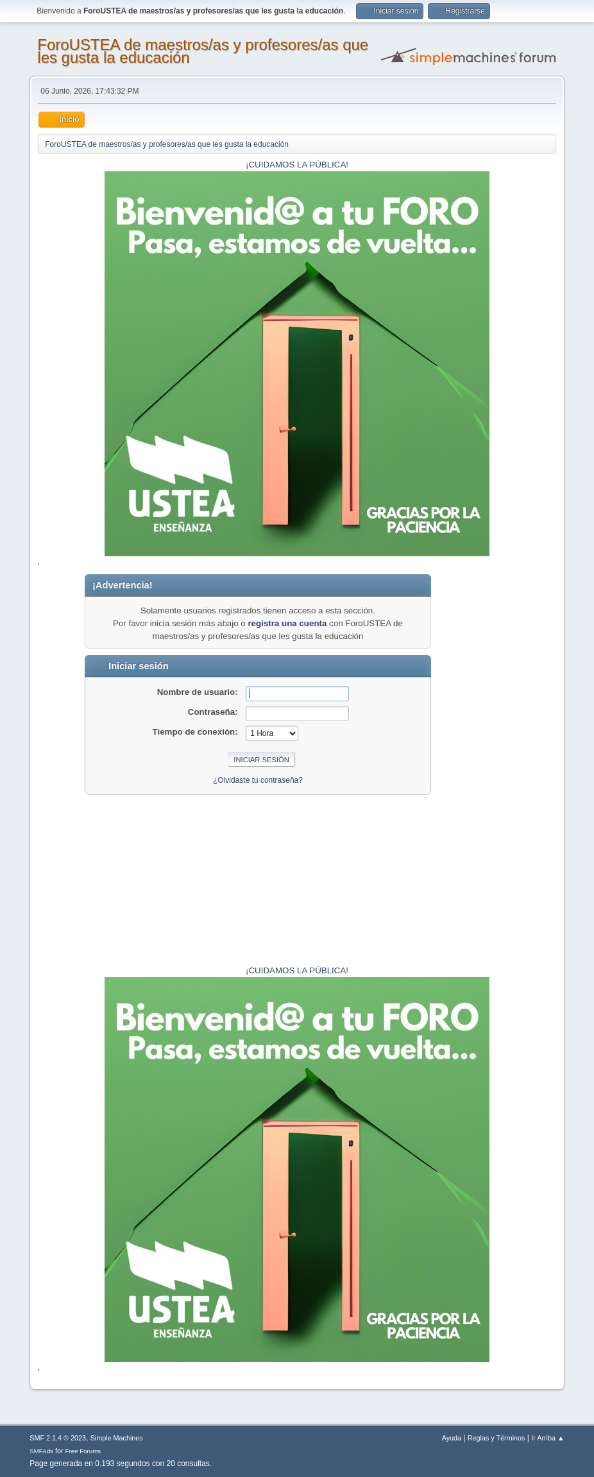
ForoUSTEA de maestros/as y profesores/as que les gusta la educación (202, 51)
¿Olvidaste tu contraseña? (258, 780)
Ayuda (451, 1438)
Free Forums (83, 1451)
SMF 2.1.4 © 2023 (58, 1438)
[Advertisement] (516, 766)
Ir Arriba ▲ (547, 1438)
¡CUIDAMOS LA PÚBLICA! (297, 164)
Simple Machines (116, 1438)
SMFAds (41, 1451)
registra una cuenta (287, 623)
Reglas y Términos (496, 1438)
